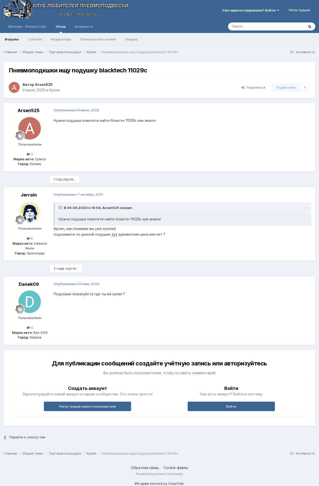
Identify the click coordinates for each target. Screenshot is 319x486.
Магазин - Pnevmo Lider (27, 26)
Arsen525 (44, 84)
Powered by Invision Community (159, 474)
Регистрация (299, 10)
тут (114, 234)
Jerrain (29, 194)
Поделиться (253, 87)
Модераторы (61, 39)
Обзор (61, 28)
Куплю (54, 90)
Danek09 (29, 284)
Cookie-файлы (176, 468)
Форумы (11, 39)
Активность (84, 26)
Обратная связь (145, 468)
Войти (231, 406)
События (35, 39)
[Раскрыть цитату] (61, 208)
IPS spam (142, 484)
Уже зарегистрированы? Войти (250, 10)
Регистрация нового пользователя (87, 406)
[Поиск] (254, 26)
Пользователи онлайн (98, 39)
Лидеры (131, 39)
